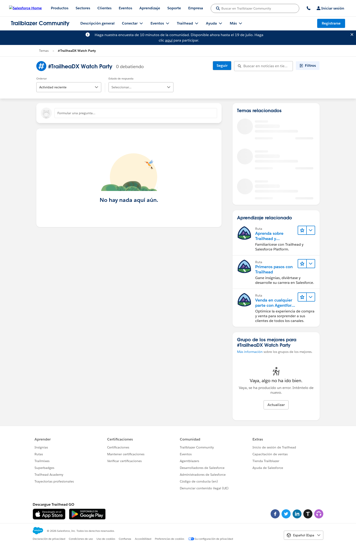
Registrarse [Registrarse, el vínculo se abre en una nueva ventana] (331, 23)
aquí (169, 40)
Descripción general (97, 23)
